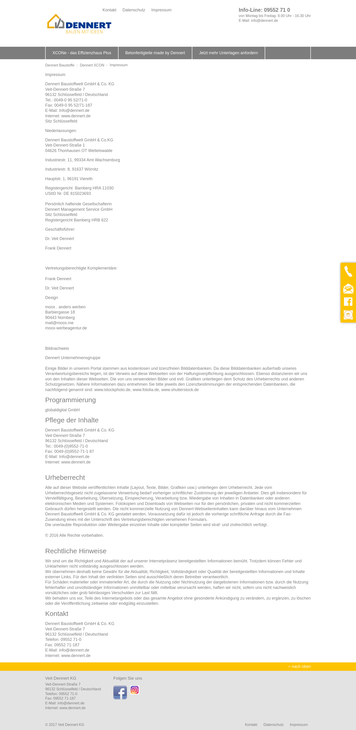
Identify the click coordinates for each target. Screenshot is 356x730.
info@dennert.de (264, 20)
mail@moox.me (59, 323)
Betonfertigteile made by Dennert (155, 53)
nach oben (299, 666)
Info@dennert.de (74, 110)
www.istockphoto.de (112, 389)
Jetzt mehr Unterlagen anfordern (228, 53)
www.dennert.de (76, 116)
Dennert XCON (92, 65)
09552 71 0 (277, 10)
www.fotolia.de (146, 389)
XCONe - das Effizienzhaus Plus (81, 53)
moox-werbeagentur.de (66, 328)
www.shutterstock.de (180, 389)
